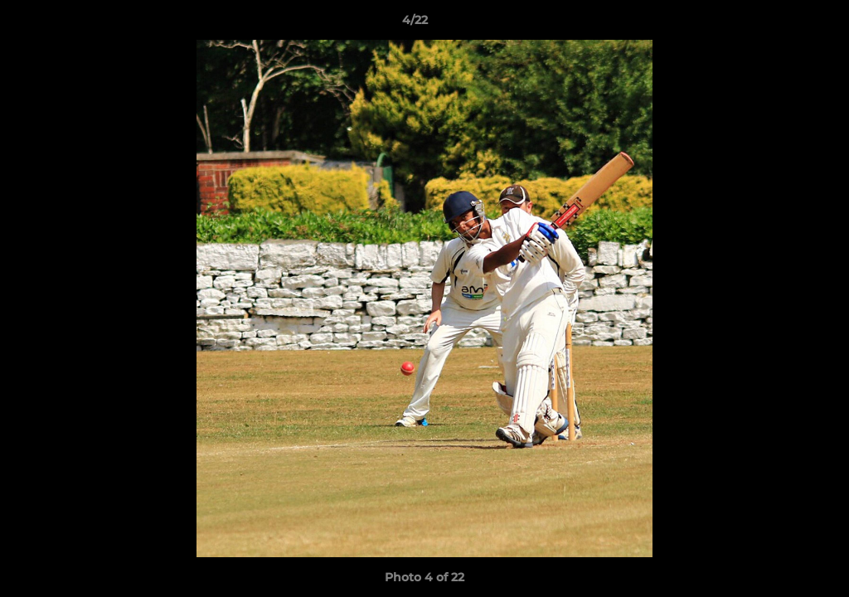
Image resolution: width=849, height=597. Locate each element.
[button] (779, 24)
